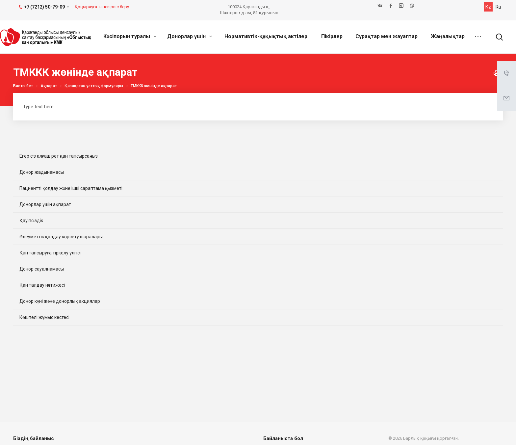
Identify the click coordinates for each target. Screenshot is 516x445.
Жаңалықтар (448, 36)
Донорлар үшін (189, 36)
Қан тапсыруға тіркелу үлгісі (50, 252)
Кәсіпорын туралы (129, 36)
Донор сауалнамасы (41, 269)
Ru (498, 7)
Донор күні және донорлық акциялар (59, 301)
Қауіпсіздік (31, 220)
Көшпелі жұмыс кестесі (44, 317)
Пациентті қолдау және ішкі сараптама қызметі (70, 188)
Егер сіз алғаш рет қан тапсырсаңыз (58, 156)
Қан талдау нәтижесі (42, 285)
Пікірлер (332, 36)
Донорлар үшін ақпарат (45, 204)
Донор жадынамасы (41, 172)
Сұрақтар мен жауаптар (386, 36)
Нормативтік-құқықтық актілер (265, 36)
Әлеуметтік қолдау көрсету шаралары (61, 236)
